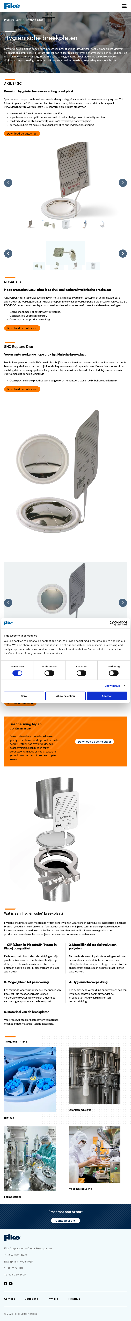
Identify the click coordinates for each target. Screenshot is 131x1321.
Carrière (9, 1298)
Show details (113, 685)
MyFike (53, 1298)
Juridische (31, 1298)
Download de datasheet (22, 133)
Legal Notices (29, 1313)
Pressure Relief (13, 19)
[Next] (123, 183)
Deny (24, 696)
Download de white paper (94, 741)
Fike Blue (74, 1298)
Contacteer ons (65, 1220)
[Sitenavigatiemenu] (124, 6)
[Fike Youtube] (10, 1284)
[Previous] (8, 183)
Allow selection (65, 696)
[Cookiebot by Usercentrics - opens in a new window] (112, 623)
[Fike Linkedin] (5, 1284)
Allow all (107, 696)
